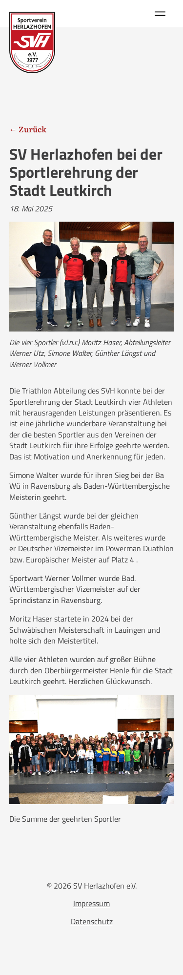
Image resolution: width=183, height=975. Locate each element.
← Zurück (27, 128)
